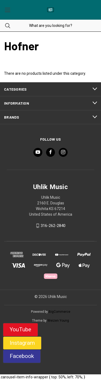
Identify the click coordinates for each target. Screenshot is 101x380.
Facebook (22, 356)
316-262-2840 (53, 225)
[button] (20, 329)
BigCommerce (59, 312)
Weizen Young (58, 320)
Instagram (22, 343)
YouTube (20, 329)
